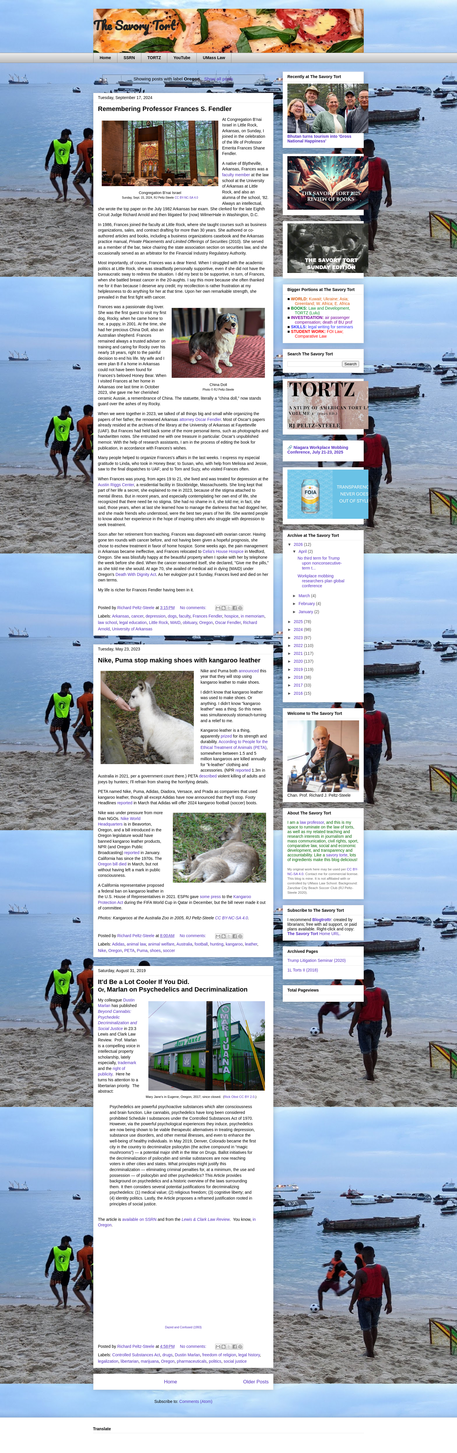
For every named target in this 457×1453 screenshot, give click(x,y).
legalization (108, 1361)
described (208, 776)
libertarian (129, 1361)
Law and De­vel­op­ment (328, 308)
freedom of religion (219, 1355)
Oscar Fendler (228, 622)
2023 (299, 637)
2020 (299, 661)
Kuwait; (315, 299)
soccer (169, 950)
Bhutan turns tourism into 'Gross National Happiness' (319, 138)
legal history (249, 1355)
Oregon (206, 622)
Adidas (118, 944)
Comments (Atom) (195, 1401)
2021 (299, 653)
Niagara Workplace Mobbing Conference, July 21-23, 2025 (317, 449)
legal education (133, 622)
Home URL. (314, 933)
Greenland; (305, 303)
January (306, 611)
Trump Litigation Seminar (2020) (316, 960)
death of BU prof (337, 322)
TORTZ (154, 57)
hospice (231, 616)
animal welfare (161, 944)
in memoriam (252, 616)
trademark (127, 1062)
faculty (184, 616)
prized (226, 736)
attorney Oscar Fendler (200, 419)
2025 (299, 621)
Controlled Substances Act (136, 1355)
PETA (129, 950)
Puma (142, 950)
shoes (155, 950)
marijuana (150, 1361)
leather (251, 944)
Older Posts (256, 1382)
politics (215, 1361)
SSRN (129, 57)
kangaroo (234, 944)
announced (249, 671)
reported (243, 770)
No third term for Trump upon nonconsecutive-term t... (320, 563)
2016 (299, 693)
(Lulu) (314, 313)
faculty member (236, 174)
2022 (299, 645)
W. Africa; (324, 303)
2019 (299, 669)
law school (107, 622)
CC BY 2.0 (247, 1096)
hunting (216, 944)
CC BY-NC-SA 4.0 (186, 197)
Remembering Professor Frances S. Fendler (165, 108)
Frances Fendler (207, 616)
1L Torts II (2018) (302, 970)
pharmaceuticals (192, 1361)
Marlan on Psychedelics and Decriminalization (177, 989)
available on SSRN (139, 1219)
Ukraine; (331, 299)
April (303, 551)
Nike (102, 950)
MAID (175, 622)
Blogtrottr (321, 919)
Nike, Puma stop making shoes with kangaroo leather (179, 660)
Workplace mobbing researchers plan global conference (321, 581)
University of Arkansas (132, 629)
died (122, 864)
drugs (167, 1355)
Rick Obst (231, 1096)
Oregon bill (108, 864)
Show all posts (218, 78)
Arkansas (120, 616)
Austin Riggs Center (116, 484)
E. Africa (342, 303)
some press (210, 896)
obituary (190, 622)
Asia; (344, 299)
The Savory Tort (134, 25)
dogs (172, 616)
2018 (299, 677)
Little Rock (158, 622)
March (304, 595)
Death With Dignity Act (135, 574)
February (307, 603)
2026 (299, 544)
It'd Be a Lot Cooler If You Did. (143, 981)
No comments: (193, 607)
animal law (136, 944)
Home (105, 57)
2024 (299, 629)
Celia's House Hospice (223, 551)
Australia (184, 944)
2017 (299, 685)
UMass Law (214, 57)
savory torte (336, 855)
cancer (137, 616)
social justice (235, 1361)
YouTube (181, 57)
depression (155, 616)
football (201, 944)
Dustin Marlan (187, 1355)
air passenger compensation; (320, 320)
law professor (312, 822)
